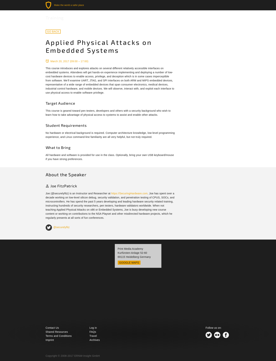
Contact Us (52, 327)
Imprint (50, 339)
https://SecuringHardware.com (129, 193)
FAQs (92, 331)
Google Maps (129, 262)
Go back (53, 31)
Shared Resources (57, 331)
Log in (93, 327)
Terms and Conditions (59, 335)
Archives (94, 339)
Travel (93, 335)
